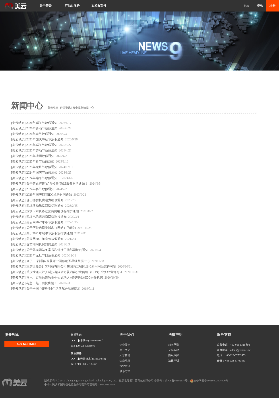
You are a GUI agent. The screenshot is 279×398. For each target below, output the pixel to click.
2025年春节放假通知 (40, 161)
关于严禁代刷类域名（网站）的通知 (51, 228)
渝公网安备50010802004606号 (211, 380)
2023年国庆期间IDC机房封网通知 (49, 194)
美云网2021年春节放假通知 (45, 239)
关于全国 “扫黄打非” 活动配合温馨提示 (53, 288)
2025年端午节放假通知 (41, 145)
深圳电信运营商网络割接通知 (46, 216)
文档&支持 (98, 5)
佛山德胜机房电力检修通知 (45, 200)
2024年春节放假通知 (40, 189)
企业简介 (125, 344)
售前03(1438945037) (90, 340)
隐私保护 (173, 355)
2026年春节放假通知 (40, 134)
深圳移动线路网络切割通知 (45, 205)
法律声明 (173, 360)
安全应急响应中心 (83, 107)
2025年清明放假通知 (40, 156)
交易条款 (173, 350)
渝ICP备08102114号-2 (177, 380)
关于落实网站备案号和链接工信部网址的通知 (57, 250)
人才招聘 (125, 355)
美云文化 (125, 350)
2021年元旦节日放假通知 (43, 255)
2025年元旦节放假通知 (41, 167)
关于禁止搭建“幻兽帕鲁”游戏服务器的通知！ (57, 183)
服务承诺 (173, 344)
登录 (260, 5)
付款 (246, 5)
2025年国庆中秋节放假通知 (45, 139)
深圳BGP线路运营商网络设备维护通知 (52, 211)
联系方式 (125, 371)
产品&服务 (72, 5)
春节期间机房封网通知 (41, 244)
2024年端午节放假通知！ (43, 178)
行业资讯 (65, 107)
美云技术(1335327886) (91, 358)
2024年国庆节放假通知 (41, 172)
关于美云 (45, 5)
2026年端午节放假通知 (41, 122)
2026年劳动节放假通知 (41, 128)
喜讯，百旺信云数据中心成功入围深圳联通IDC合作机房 (64, 277)
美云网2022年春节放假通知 (45, 222)
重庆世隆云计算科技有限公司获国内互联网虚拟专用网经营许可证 (71, 266)
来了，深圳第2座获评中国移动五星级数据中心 (58, 261)
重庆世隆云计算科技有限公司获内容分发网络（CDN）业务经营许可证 (74, 272)
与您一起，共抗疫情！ (41, 283)
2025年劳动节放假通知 (41, 150)
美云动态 (53, 107)
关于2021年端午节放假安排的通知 (49, 233)
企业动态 (125, 360)
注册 (272, 5)
